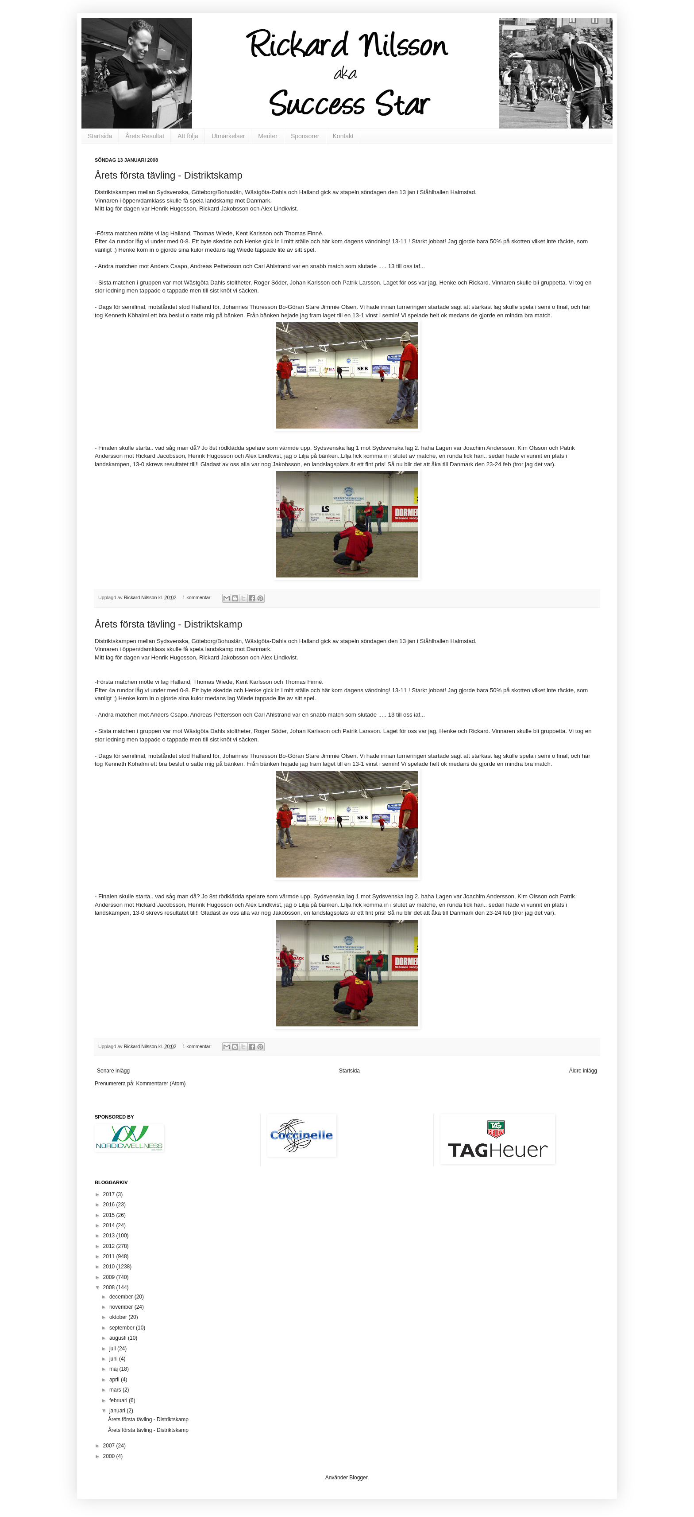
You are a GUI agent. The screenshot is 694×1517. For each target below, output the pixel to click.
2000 (109, 1456)
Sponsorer (305, 136)
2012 (109, 1246)
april (115, 1380)
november (122, 1307)
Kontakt (343, 136)
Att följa (187, 136)
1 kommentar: (197, 597)
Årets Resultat (144, 136)
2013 (109, 1235)
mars (116, 1390)
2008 (109, 1287)
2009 (109, 1277)
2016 (109, 1204)
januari (118, 1411)
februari (119, 1400)
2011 (109, 1256)
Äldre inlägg (583, 1071)
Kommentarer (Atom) (160, 1083)
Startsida (100, 136)
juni (114, 1359)
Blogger (358, 1477)
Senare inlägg (113, 1071)
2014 (109, 1225)
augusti (118, 1338)
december (122, 1297)
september (122, 1328)
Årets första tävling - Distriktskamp (169, 175)
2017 (109, 1194)
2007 (109, 1446)
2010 (109, 1267)
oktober (118, 1317)
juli (113, 1348)
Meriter (268, 136)
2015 (109, 1215)
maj (114, 1369)
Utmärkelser (228, 136)
